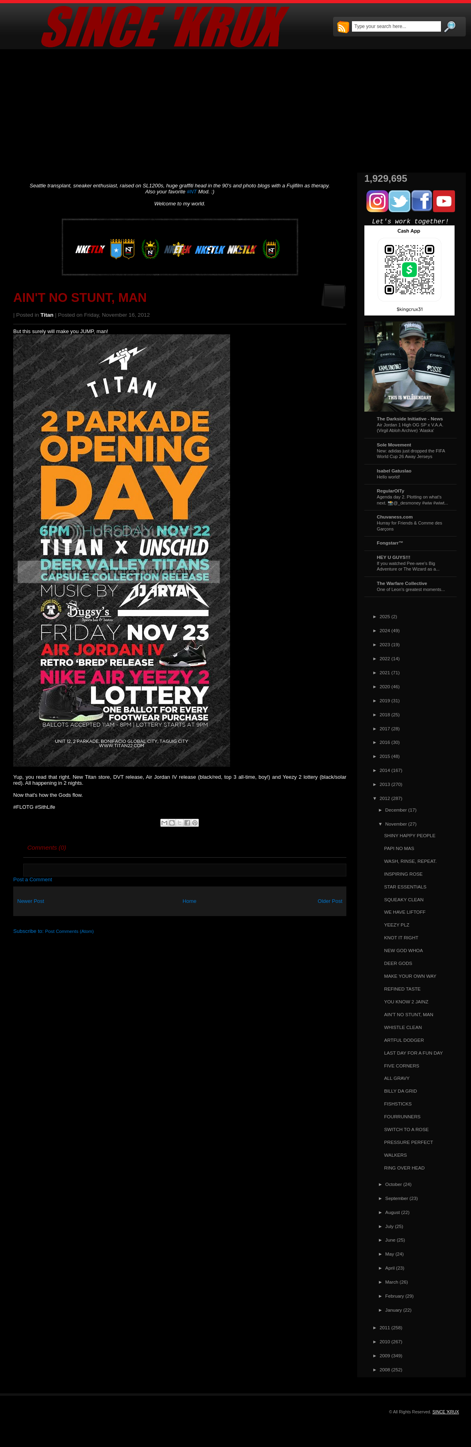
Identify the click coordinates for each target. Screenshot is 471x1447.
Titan (46, 315)
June (390, 1239)
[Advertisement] (235, 111)
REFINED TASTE (402, 988)
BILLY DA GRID (400, 1090)
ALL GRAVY (397, 1078)
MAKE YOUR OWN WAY (410, 976)
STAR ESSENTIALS (405, 886)
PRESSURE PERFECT (408, 1142)
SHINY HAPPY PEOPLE (409, 835)
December (396, 809)
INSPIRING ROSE (403, 873)
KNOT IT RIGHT (401, 937)
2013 (385, 784)
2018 (385, 714)
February (394, 1295)
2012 (385, 798)
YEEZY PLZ (396, 924)
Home (189, 901)
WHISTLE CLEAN (403, 1027)
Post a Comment (32, 879)
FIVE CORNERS (401, 1065)
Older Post (330, 901)
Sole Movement (394, 444)
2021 (385, 672)
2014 (385, 770)
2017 (385, 728)
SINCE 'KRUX (446, 1411)
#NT (192, 192)
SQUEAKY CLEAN (404, 899)
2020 (385, 686)
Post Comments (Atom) (69, 931)
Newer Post (30, 901)
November (396, 823)
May (389, 1253)
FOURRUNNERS (402, 1116)
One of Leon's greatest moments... (411, 589)
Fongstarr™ (390, 542)
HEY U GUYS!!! (393, 557)
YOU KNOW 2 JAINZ (406, 1001)
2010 (385, 1341)
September (396, 1198)
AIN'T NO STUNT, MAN (80, 298)
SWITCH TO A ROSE (406, 1129)
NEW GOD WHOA (403, 950)
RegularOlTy (390, 490)
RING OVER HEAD (404, 1167)
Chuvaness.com (395, 516)
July (389, 1226)
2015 (385, 756)
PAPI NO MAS (399, 848)
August (392, 1212)
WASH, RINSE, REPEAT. (410, 861)
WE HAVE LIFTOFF (404, 911)
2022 (385, 658)
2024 (385, 630)
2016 (385, 742)
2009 (385, 1355)
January (393, 1309)
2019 (385, 700)
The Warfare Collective (402, 583)
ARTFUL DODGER (404, 1040)
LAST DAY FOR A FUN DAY (413, 1052)
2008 (385, 1369)
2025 (385, 616)
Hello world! (388, 476)
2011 (385, 1327)
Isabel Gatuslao (394, 470)
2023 (385, 644)
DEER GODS (398, 963)
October (393, 1184)
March (391, 1281)
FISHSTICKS (398, 1103)
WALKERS (395, 1155)
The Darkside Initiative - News (410, 418)
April (389, 1267)
